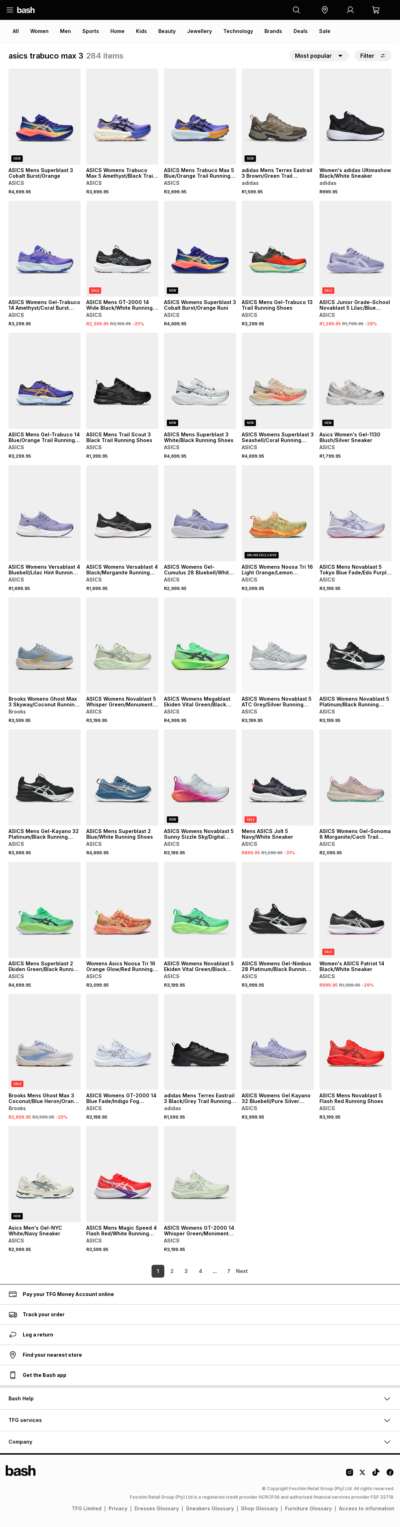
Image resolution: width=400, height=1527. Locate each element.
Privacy (118, 1508)
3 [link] (175, 1271)
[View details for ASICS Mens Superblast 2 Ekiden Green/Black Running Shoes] (45, 910)
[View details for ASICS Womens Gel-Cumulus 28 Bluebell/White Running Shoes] (200, 513)
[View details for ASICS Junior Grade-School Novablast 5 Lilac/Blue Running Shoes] (355, 249)
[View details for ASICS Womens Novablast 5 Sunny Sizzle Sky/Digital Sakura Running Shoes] (200, 777)
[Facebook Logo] (390, 1475)
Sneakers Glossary (210, 1508)
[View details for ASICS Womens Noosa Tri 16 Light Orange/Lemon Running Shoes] (278, 513)
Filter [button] (373, 55)
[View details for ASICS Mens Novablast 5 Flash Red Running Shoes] (355, 1042)
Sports (90, 31)
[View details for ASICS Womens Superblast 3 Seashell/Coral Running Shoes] (278, 381)
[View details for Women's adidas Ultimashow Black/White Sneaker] (355, 116)
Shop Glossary (259, 1508)
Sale (324, 31)
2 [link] (161, 1271)
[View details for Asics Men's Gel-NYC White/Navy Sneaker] (45, 1174)
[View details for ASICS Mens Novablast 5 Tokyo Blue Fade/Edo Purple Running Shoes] (355, 513)
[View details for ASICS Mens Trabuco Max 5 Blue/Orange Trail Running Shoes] (200, 116)
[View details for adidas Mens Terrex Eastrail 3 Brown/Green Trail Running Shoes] (278, 116)
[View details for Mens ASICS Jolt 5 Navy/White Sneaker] (278, 777)
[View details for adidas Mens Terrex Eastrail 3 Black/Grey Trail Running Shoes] (200, 1042)
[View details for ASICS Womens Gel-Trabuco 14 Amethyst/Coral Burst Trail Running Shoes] (45, 249)
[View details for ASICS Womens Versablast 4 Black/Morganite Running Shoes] (122, 513)
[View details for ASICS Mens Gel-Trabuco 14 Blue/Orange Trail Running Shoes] (45, 381)
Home (117, 31)
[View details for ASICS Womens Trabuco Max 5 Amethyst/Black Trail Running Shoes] (122, 116)
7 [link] (217, 1271)
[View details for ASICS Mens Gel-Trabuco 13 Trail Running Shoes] (278, 249)
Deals (301, 31)
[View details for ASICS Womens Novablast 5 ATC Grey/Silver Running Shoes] (278, 645)
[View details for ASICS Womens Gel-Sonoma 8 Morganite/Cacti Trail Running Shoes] (355, 777)
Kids (141, 31)
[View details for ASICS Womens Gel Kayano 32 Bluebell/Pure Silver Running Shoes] (278, 1042)
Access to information (366, 1508)
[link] (243, 1271)
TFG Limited (87, 1508)
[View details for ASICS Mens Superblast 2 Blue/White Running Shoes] (122, 777)
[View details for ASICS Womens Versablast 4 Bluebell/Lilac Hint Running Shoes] (45, 513)
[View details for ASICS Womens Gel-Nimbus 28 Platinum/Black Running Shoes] (278, 910)
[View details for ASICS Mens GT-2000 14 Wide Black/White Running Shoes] (122, 249)
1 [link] (147, 1271)
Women (39, 31)
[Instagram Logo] (349, 1475)
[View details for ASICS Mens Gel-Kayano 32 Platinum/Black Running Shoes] (45, 777)
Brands (273, 31)
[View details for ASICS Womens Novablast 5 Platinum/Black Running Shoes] (355, 645)
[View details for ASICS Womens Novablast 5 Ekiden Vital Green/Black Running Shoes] (200, 910)
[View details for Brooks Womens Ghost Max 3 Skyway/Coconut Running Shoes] (45, 645)
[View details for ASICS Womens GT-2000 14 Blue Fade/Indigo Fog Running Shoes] (122, 1042)
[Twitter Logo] (363, 1475)
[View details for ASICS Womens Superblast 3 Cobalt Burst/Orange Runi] (200, 249)
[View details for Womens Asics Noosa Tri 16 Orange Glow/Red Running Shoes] (122, 910)
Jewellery (199, 31)
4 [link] (189, 1271)
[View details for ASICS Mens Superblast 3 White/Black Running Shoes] (200, 381)
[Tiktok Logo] (376, 1475)
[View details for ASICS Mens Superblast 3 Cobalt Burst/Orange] (45, 116)
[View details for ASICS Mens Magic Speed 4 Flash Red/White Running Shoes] (122, 1174)
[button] (325, 10)
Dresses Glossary (157, 1508)
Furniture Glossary (308, 1508)
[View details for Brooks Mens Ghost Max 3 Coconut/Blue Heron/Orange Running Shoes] (45, 1042)
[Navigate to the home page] (26, 10)
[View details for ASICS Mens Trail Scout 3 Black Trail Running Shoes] (122, 381)
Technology (238, 31)
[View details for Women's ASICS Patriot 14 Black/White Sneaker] (355, 910)
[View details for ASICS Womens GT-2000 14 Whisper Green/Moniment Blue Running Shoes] (200, 1174)
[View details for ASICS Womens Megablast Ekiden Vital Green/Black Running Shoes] (200, 645)
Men (65, 31)
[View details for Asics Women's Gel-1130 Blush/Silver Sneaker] (355, 381)
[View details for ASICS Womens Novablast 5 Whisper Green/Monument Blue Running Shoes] (122, 645)
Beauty (167, 31)
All (16, 31)
